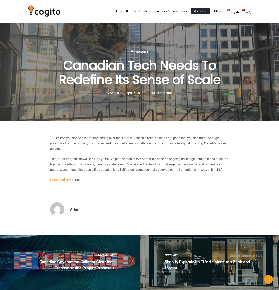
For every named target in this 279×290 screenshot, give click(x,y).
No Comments (161, 93)
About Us (130, 11)
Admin (114, 93)
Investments (146, 11)
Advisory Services (167, 11)
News (184, 11)
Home (118, 11)
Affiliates (219, 11)
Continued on (60, 180)
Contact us (200, 11)
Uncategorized (139, 51)
